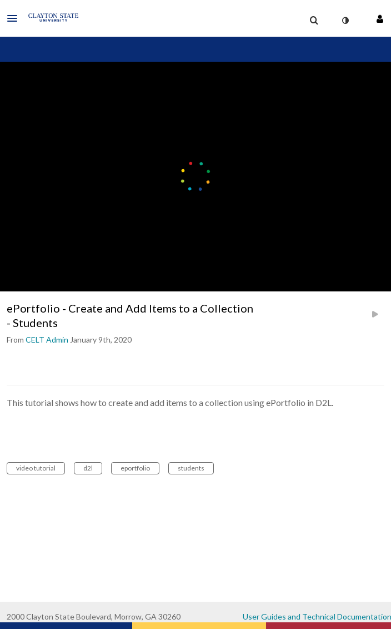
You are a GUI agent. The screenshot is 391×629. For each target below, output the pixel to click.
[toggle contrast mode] (345, 21)
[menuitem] (313, 21)
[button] (15, 18)
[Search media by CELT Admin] (47, 339)
